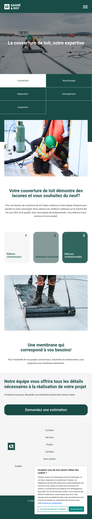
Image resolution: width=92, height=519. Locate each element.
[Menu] (85, 7)
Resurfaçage (69, 80)
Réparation (22, 94)
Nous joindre (49, 459)
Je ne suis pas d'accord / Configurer (52, 509)
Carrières (49, 451)
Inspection (23, 107)
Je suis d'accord (76, 509)
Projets (49, 444)
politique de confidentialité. (52, 503)
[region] (60, 490)
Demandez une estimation (46, 410)
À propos (49, 430)
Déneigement (69, 94)
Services (50, 437)
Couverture (23, 80)
